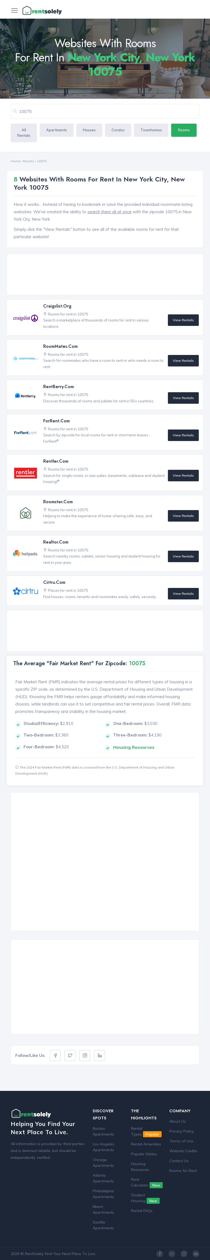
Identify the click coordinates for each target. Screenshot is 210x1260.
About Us (177, 1121)
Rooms (184, 130)
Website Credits (183, 1150)
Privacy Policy (181, 1131)
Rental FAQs (142, 1210)
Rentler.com (55, 461)
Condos (118, 130)
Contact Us (179, 1160)
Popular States (144, 1153)
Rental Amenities (146, 1144)
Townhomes (151, 130)
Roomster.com (58, 502)
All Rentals (23, 133)
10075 (41, 161)
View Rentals (183, 320)
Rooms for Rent (183, 1170)
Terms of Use (181, 1141)
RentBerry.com (58, 386)
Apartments (56, 130)
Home (16, 161)
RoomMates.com (60, 346)
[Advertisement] (106, 274)
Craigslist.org (57, 306)
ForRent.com (56, 421)
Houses (89, 130)
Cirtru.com (54, 582)
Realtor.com (55, 542)
